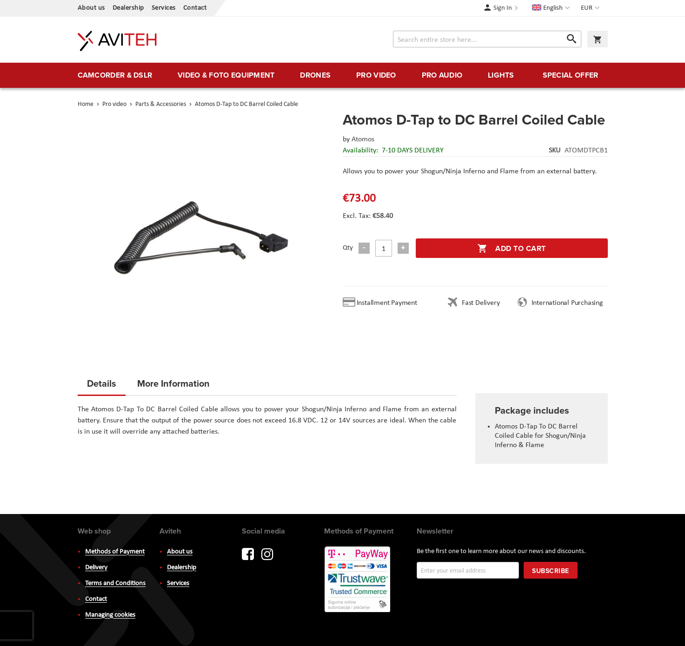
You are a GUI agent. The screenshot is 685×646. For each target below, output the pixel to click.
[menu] (342, 75)
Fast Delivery (480, 303)
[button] (591, 8)
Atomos (363, 139)
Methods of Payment (115, 551)
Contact (195, 8)
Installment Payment (389, 303)
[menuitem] (115, 75)
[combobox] (487, 39)
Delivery (96, 567)
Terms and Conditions (115, 583)
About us (91, 8)
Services (164, 8)
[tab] (102, 386)
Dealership (128, 8)
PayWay (358, 580)
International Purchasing (569, 303)
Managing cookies (110, 615)
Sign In (502, 8)
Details (101, 383)
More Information (173, 383)
